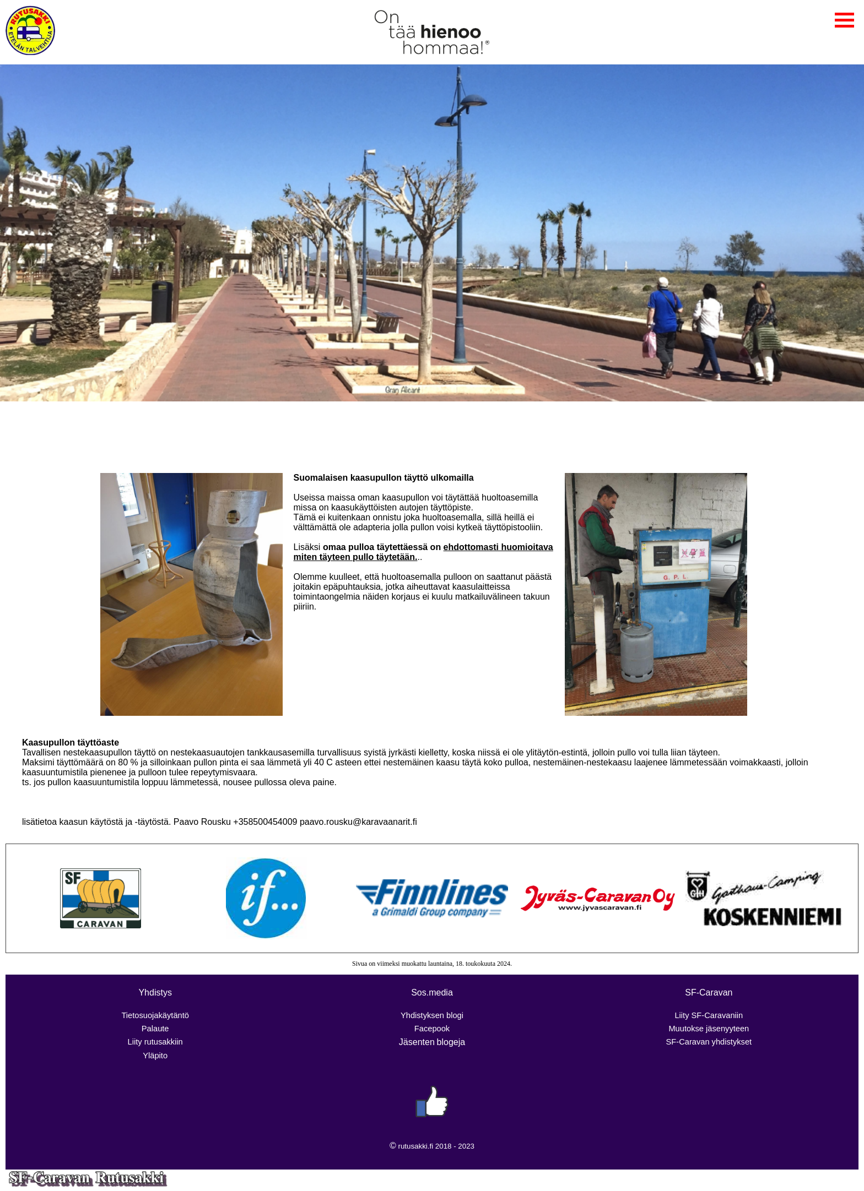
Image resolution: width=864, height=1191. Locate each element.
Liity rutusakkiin (155, 1041)
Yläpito (155, 1055)
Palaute (155, 1028)
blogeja (451, 1042)
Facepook (432, 1028)
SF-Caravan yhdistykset (709, 1041)
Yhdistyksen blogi (432, 1015)
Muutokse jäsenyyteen (708, 1028)
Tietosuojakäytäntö (154, 1015)
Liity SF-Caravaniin (708, 1015)
